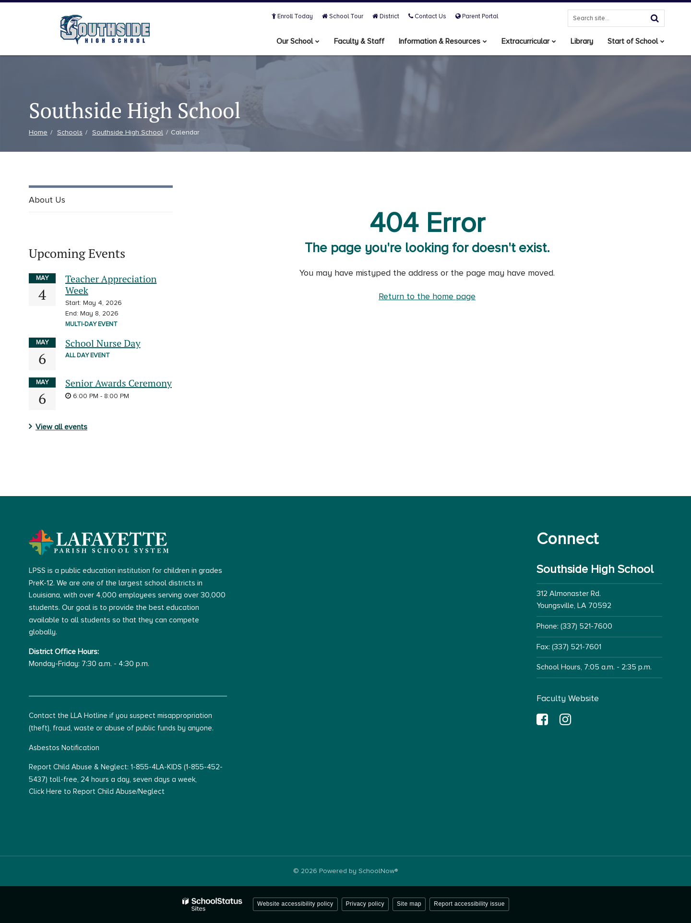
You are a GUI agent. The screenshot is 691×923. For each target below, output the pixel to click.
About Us (47, 199)
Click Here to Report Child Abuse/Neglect (97, 791)
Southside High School (127, 132)
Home (38, 132)
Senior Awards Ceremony (118, 382)
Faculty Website (567, 698)
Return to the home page (427, 296)
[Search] (654, 18)
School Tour (342, 16)
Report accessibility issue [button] (469, 903)
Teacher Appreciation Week (110, 284)
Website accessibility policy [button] (295, 903)
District (385, 16)
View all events (61, 427)
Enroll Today (292, 16)
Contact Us (427, 16)
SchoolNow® (378, 871)
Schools (70, 132)
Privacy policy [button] (365, 903)
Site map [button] (409, 903)
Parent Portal (476, 16)
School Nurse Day (103, 343)
